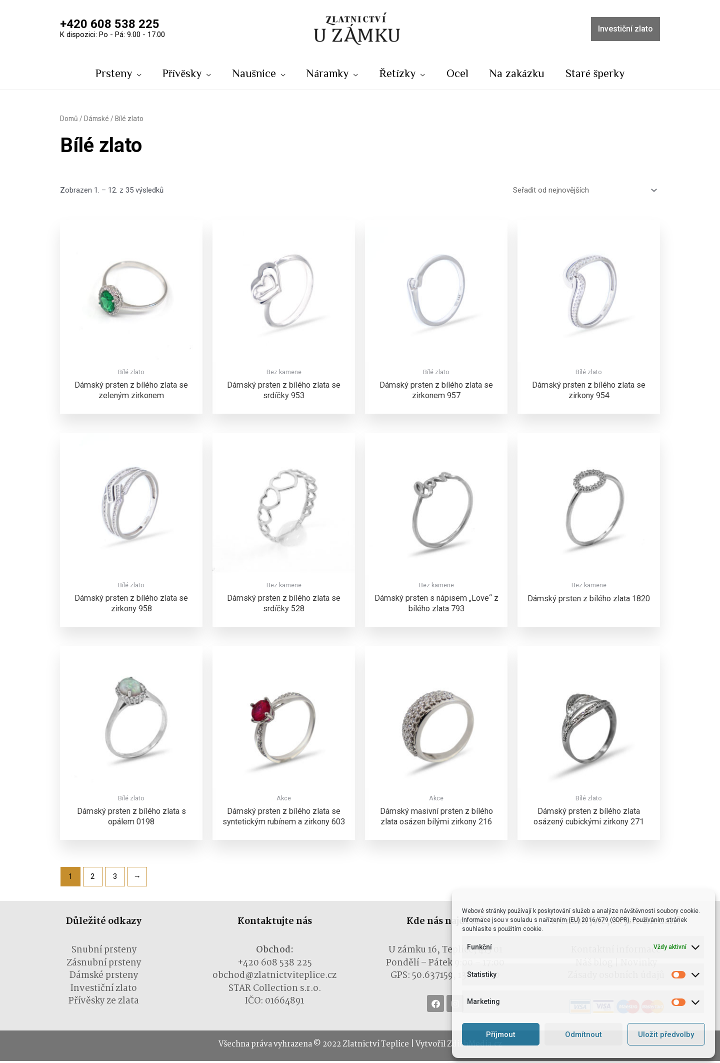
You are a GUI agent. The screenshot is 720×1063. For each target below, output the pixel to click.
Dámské (96, 120)
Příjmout (501, 1034)
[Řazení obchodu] (583, 191)
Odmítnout (583, 1034)
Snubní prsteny (104, 952)
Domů (69, 120)
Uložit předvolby (666, 1034)
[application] (133, 73)
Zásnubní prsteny (103, 964)
